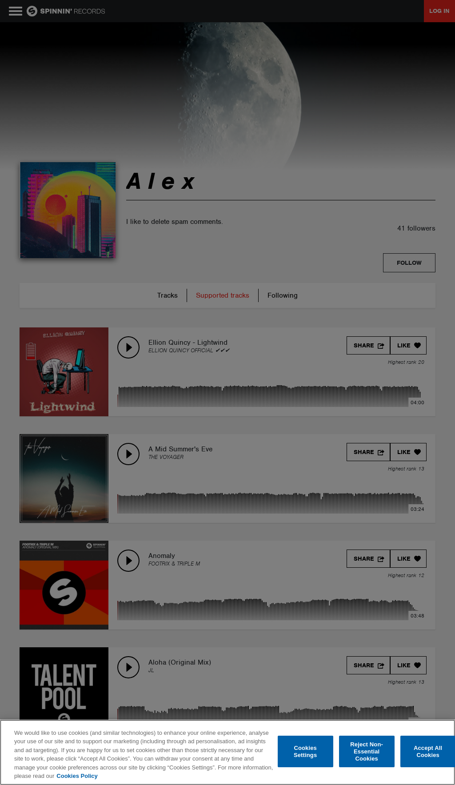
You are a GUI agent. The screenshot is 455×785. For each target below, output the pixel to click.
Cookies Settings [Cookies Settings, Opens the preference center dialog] (305, 751)
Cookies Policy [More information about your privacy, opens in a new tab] (76, 776)
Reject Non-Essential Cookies (366, 751)
